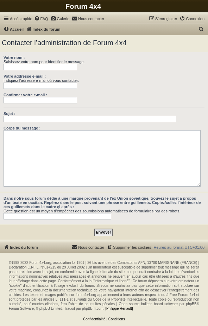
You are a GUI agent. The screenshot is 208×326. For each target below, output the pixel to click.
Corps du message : (22, 128)
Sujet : (9, 113)
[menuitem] (41, 18)
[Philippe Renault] (119, 308)
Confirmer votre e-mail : (25, 95)
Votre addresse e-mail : (25, 76)
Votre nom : (14, 57)
